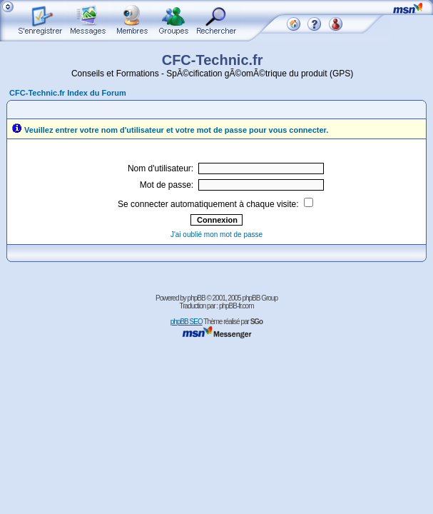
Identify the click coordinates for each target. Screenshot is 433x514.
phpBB (196, 298)
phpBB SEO (186, 322)
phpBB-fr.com (236, 306)
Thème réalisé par (233, 322)
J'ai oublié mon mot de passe (216, 234)
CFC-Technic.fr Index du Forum (67, 93)
